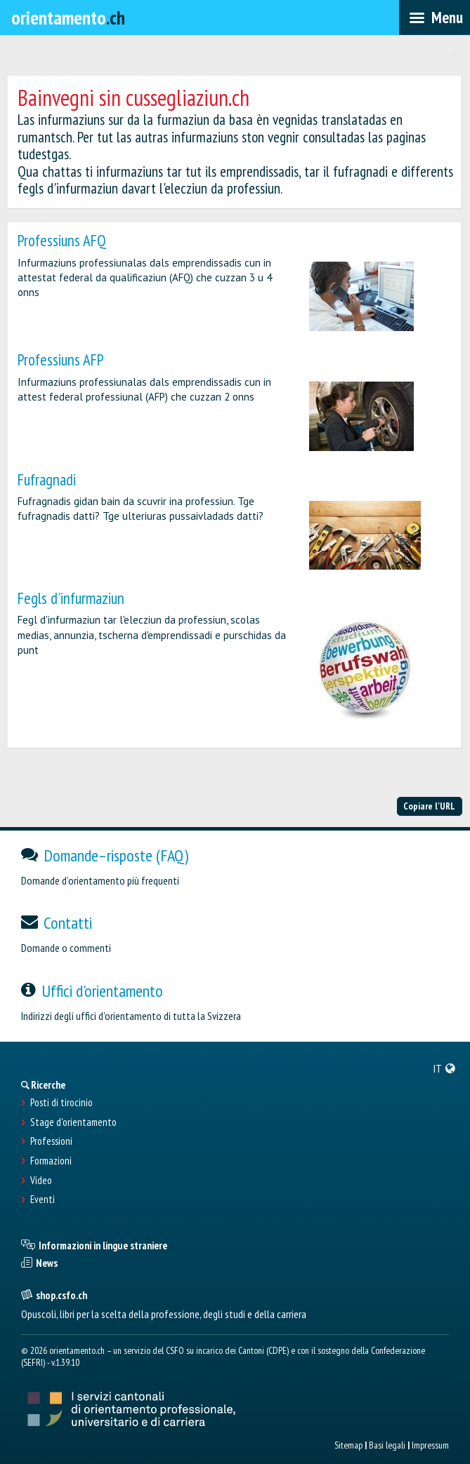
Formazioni (51, 1161)
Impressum (430, 1445)
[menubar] (434, 17)
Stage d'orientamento (73, 1122)
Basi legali (387, 1445)
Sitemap (348, 1445)
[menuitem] (444, 1068)
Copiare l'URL (429, 806)
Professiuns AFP (61, 359)
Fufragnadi (47, 479)
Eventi (42, 1199)
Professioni (51, 1141)
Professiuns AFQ (62, 240)
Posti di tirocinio (61, 1102)
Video (41, 1180)
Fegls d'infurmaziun (71, 598)
